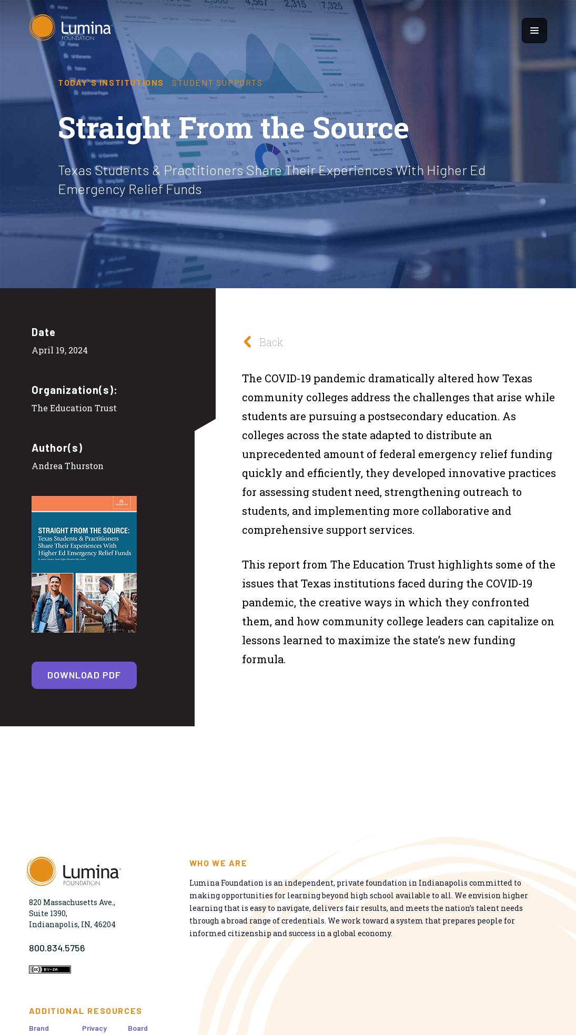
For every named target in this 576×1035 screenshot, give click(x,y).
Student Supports (217, 82)
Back (260, 341)
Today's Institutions (111, 82)
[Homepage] (71, 30)
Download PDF (84, 675)
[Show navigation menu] (534, 30)
